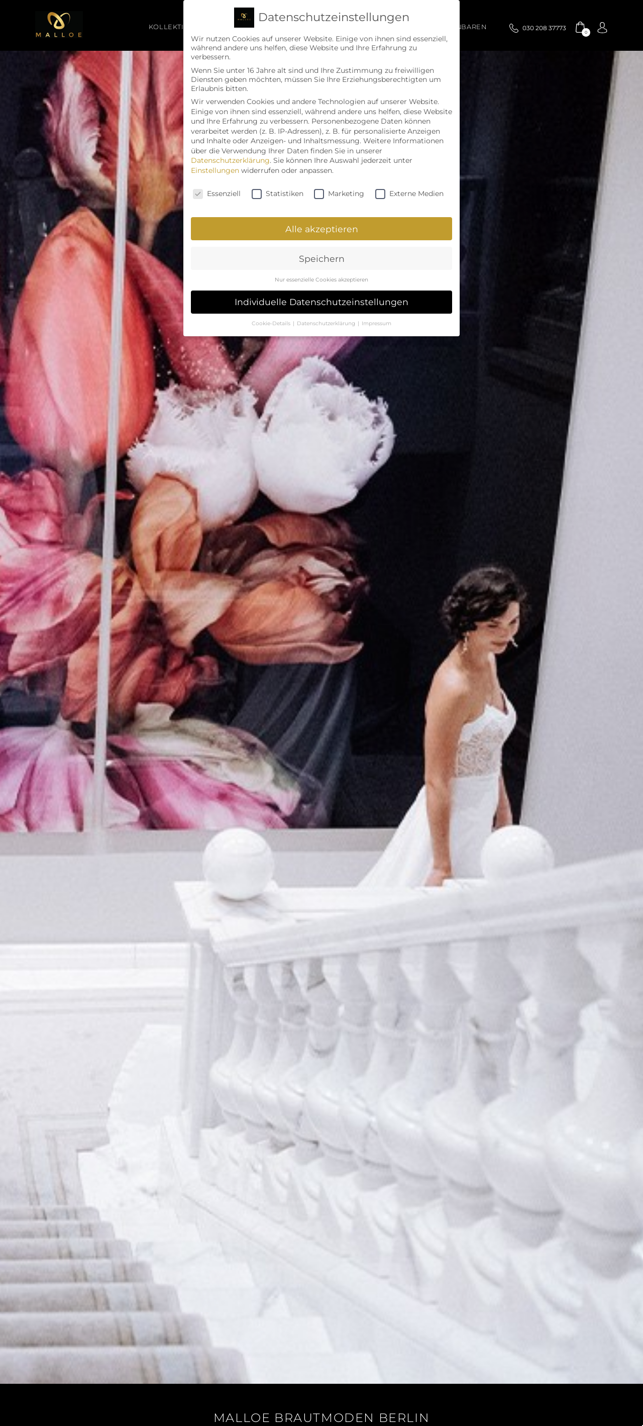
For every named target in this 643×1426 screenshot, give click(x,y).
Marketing (339, 193)
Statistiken (277, 193)
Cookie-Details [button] (272, 323)
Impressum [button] (376, 323)
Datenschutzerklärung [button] (327, 323)
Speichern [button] (322, 258)
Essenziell (217, 193)
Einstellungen (215, 170)
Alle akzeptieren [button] (321, 229)
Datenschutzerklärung (230, 160)
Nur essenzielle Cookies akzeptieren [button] (321, 279)
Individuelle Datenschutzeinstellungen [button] (321, 302)
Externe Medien (409, 193)
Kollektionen (177, 27)
